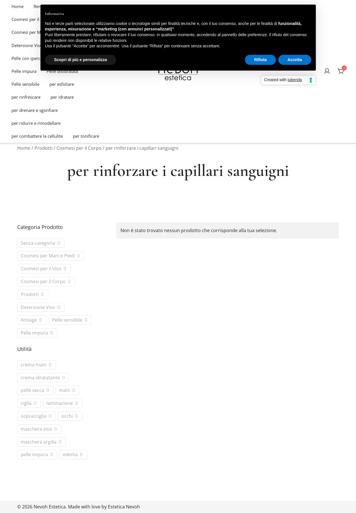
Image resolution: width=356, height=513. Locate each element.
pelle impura (34, 455)
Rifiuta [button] (260, 59)
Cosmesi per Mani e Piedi (48, 256)
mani (64, 390)
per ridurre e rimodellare (36, 123)
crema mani (33, 365)
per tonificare (86, 136)
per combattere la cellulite (37, 136)
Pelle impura (23, 71)
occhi (67, 416)
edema (70, 455)
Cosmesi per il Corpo (79, 148)
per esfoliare (61, 84)
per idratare (62, 97)
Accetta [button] (294, 59)
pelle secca (32, 390)
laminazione (59, 403)
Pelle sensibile (25, 84)
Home (17, 6)
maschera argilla (39, 442)
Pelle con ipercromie (31, 58)
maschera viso (36, 429)
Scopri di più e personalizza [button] (80, 59)
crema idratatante (40, 378)
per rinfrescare (25, 97)
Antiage (29, 320)
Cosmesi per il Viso (30, 19)
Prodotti (43, 148)
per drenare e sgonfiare (34, 110)
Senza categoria (38, 243)
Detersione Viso (26, 45)
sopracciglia (33, 416)
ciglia (26, 403)
